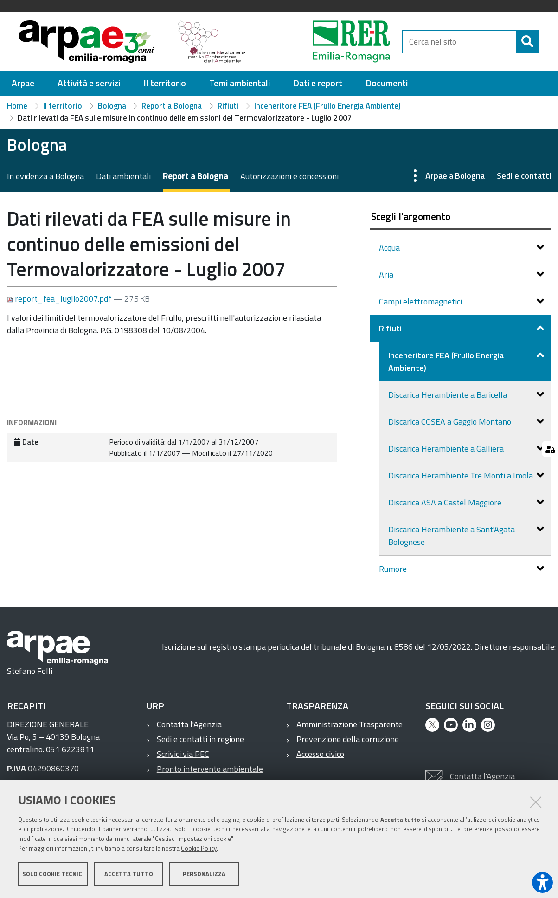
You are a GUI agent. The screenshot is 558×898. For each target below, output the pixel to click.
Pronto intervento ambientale (210, 768)
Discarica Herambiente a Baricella (448, 394)
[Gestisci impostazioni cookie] (550, 449)
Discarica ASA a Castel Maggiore (445, 502)
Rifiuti (228, 106)
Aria (387, 274)
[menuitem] (23, 83)
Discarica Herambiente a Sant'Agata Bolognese (451, 535)
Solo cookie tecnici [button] (53, 874)
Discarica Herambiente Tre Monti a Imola (461, 475)
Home (17, 106)
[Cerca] (527, 41)
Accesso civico (320, 754)
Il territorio (62, 106)
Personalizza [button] (204, 874)
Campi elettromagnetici (421, 301)
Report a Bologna (171, 106)
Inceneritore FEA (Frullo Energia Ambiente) (327, 106)
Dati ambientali (123, 176)
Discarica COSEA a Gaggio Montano (450, 421)
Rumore (394, 568)
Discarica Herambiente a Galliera (447, 448)
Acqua (390, 247)
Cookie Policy (199, 848)
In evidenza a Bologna (45, 176)
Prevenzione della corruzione (347, 739)
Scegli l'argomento (410, 216)
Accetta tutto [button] (128, 874)
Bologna (112, 106)
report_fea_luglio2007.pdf (60, 298)
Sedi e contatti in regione (200, 739)
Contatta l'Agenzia (189, 724)
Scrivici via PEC (183, 754)
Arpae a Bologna (455, 175)
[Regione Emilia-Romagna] (328, 41)
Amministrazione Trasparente (349, 724)
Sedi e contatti (524, 175)
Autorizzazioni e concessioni (289, 176)
